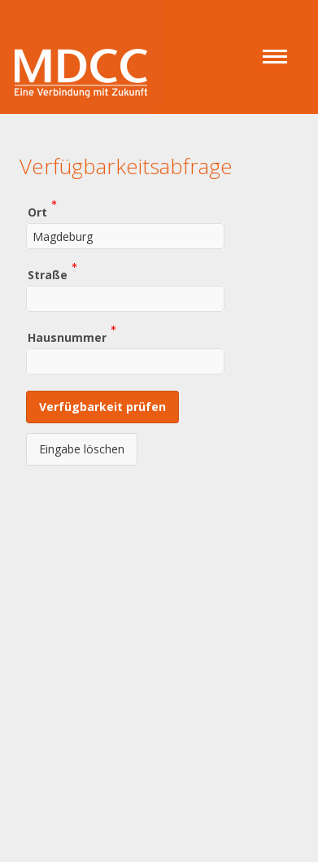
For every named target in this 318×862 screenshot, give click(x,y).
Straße (48, 274)
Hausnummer (67, 336)
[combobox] (125, 236)
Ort (37, 211)
